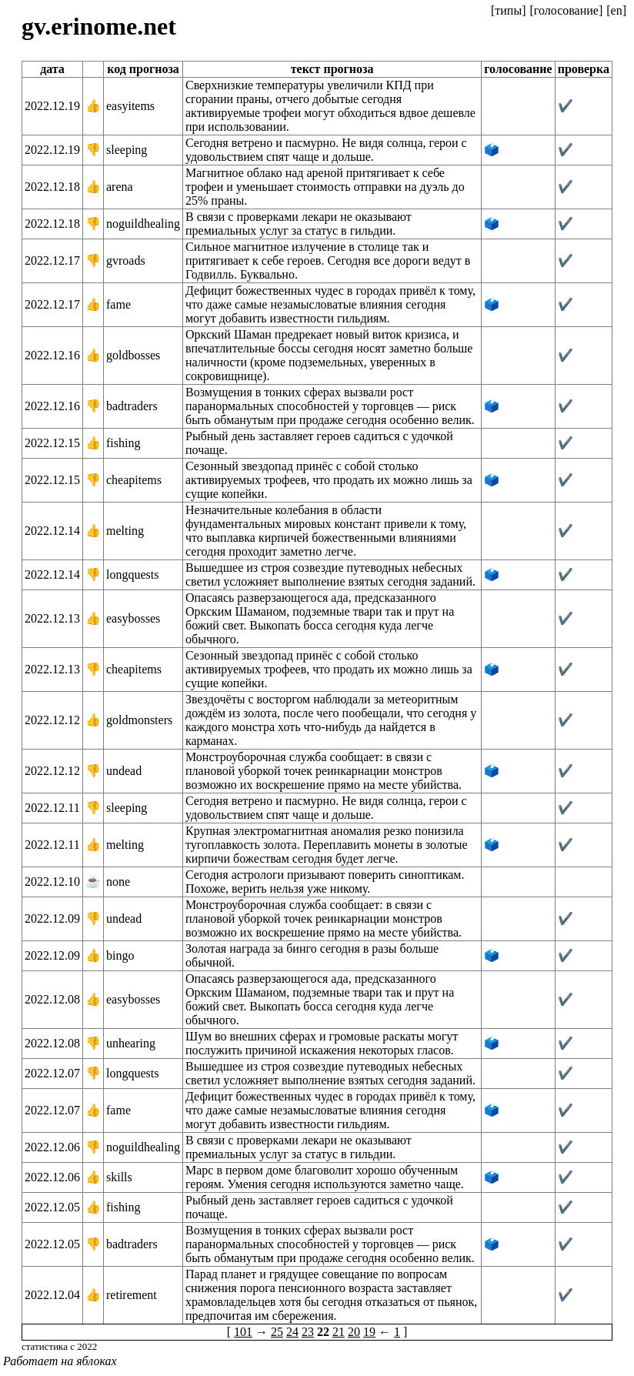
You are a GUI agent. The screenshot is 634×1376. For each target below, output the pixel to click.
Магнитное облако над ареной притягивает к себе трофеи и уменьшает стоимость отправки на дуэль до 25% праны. (325, 186)
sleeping (126, 149)
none (118, 881)
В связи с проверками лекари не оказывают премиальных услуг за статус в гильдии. (298, 223)
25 (277, 1331)
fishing (123, 442)
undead (124, 770)
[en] (616, 10)
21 (338, 1331)
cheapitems (134, 479)
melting (125, 530)
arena (119, 186)
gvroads (125, 260)
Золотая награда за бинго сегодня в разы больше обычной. (312, 955)
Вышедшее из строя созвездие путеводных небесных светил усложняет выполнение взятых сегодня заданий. (330, 574)
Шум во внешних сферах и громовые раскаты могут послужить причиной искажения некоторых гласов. (321, 1043)
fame (118, 304)
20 (354, 1331)
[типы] (508, 10)
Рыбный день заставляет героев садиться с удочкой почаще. (319, 442)
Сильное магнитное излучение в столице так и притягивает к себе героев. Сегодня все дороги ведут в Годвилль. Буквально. (327, 260)
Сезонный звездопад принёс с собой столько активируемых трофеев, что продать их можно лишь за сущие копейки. (328, 479)
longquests (132, 574)
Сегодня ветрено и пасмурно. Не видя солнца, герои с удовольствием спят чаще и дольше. (326, 149)
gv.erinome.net (99, 26)
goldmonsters (139, 719)
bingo (120, 955)
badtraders (132, 405)
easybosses (133, 618)
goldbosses (133, 355)
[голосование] (565, 10)
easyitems (130, 105)
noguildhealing (143, 223)
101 (243, 1331)
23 (308, 1331)
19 (369, 1331)
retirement (131, 1294)
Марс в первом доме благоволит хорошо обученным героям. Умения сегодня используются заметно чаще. (324, 1177)
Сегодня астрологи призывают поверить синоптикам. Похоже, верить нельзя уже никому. (324, 881)
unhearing (130, 1043)
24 (292, 1331)
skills (119, 1177)
